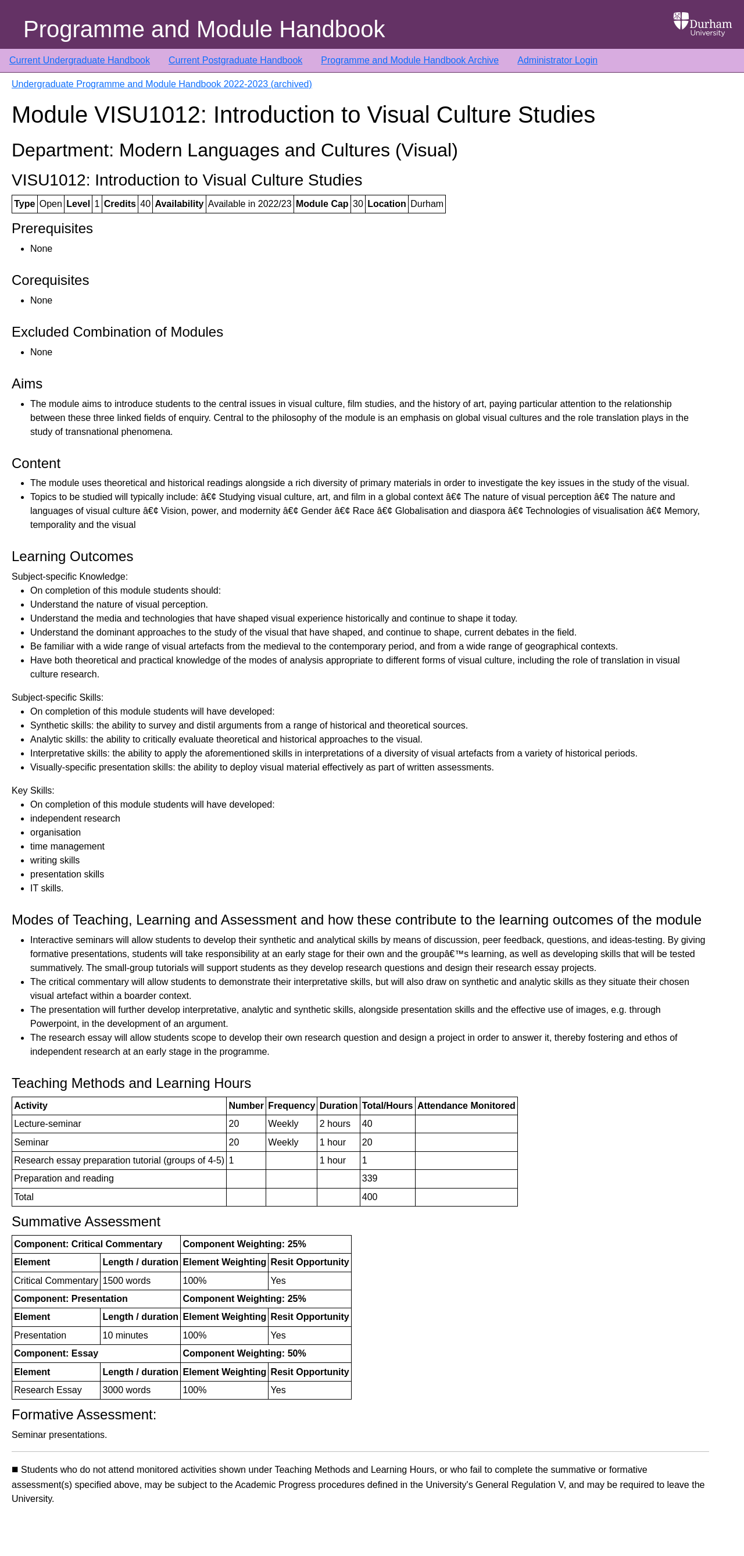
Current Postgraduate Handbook (235, 60)
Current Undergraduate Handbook (79, 60)
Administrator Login (557, 60)
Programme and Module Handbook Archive (410, 60)
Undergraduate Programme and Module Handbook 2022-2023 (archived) (162, 84)
